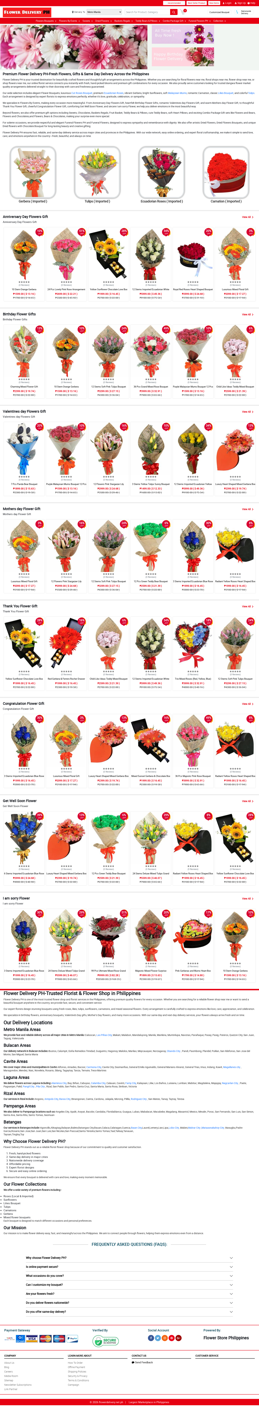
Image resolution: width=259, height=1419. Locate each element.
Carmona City (93, 1067)
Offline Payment (76, 1366)
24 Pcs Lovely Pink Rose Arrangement (66, 289)
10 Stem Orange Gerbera (24, 289)
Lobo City (174, 1127)
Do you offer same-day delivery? (46, 1312)
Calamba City (98, 1083)
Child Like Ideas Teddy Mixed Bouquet (235, 386)
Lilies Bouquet (225, 93)
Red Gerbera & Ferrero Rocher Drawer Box (66, 680)
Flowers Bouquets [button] (46, 20)
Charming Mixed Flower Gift (24, 386)
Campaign (73, 1384)
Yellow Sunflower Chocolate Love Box (108, 289)
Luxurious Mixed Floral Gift (235, 289)
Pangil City (28, 1086)
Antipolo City (51, 1099)
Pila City (40, 1086)
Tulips (251, 93)
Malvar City (194, 1127)
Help (251, 3)
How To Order (75, 1362)
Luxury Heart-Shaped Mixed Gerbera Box (235, 484)
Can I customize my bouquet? (44, 1285)
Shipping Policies (77, 1371)
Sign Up (240, 3)
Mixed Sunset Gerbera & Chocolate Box (150, 776)
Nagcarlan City (230, 1083)
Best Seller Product (196, 3)
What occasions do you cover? (45, 1276)
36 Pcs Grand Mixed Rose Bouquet (151, 386)
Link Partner (10, 1388)
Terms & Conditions (78, 1379)
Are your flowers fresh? (40, 1294)
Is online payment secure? (42, 1267)
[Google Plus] (178, 1337)
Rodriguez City (139, 1099)
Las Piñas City (104, 1035)
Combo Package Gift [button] (174, 20)
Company (10, 1355)
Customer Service (206, 1355)
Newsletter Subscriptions (18, 1384)
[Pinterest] (172, 1337)
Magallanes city (231, 1067)
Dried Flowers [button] (103, 20)
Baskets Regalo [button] (123, 20)
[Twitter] (158, 1337)
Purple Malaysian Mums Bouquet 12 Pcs (193, 386)
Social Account (157, 1330)
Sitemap (8, 1379)
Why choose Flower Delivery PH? (46, 1258)
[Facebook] (151, 1337)
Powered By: (211, 1330)
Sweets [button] (88, 20)
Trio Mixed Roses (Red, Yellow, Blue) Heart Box (193, 680)
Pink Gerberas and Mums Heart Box (193, 970)
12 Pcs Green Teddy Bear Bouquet (151, 581)
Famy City (130, 1083)
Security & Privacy (77, 1375)
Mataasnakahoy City (213, 1127)
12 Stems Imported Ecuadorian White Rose (150, 291)
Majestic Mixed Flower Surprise (150, 970)
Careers (8, 1371)
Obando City (173, 1051)
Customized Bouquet (219, 12)
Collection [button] (219, 20)
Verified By (99, 1330)
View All (247, 217)
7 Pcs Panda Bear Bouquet (24, 484)
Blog (6, 1366)
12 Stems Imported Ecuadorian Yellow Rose (193, 485)
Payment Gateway (15, 1330)
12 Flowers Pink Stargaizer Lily (108, 484)
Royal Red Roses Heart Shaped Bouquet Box (193, 291)
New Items (214, 3)
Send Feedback (142, 1361)
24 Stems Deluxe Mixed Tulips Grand (151, 873)
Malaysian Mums (177, 93)
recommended (174, 3)
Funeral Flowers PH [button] (200, 20)
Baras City (64, 1099)
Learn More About (80, 1355)
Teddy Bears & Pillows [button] (147, 20)
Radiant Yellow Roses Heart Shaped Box (235, 581)
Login (227, 3)
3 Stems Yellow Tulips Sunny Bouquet (151, 484)
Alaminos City (59, 1083)
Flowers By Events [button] (69, 20)
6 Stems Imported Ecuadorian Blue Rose (24, 873)
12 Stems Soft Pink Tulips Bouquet (108, 386)
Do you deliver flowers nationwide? (47, 1303)
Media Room (11, 1375)
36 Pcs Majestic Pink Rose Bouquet (193, 776)
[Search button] (174, 12)
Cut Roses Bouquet (81, 93)
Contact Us (139, 1355)
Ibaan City (136, 1127)
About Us (9, 1362)
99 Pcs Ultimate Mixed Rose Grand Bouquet (108, 972)
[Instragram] (165, 1337)
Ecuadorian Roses (113, 93)
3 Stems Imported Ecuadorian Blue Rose (193, 581)
